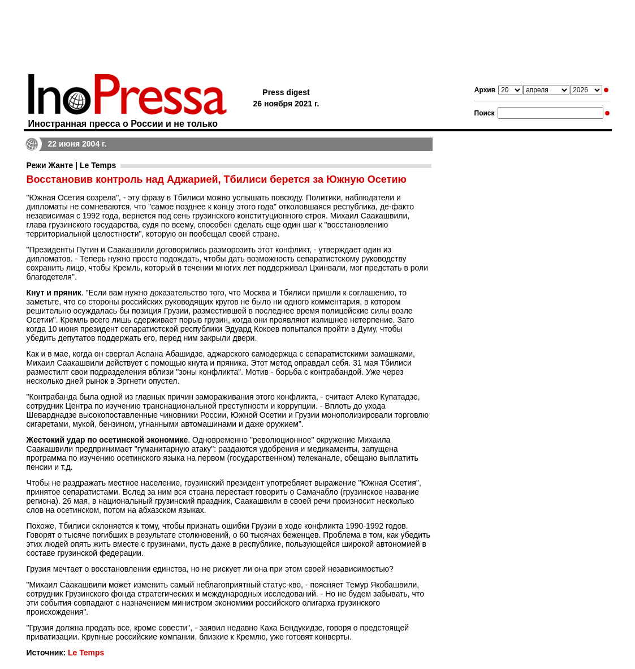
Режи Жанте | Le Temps (71, 165)
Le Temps (86, 652)
